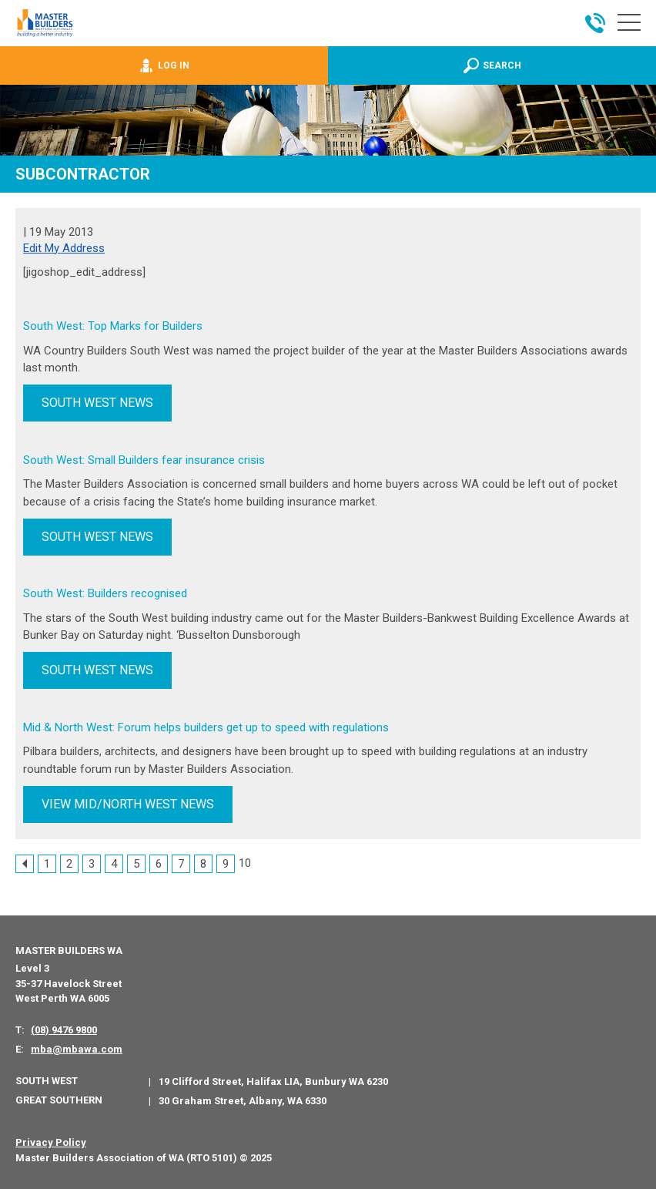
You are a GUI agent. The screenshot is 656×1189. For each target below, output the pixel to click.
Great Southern (58, 1096)
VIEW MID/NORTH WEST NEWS (128, 800)
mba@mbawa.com (76, 1045)
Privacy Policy (50, 1138)
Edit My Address (64, 248)
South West (46, 1077)
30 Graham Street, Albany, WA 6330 (242, 1097)
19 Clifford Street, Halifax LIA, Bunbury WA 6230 (273, 1077)
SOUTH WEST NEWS (97, 402)
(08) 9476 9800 (64, 1026)
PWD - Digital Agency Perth (71, 1181)
